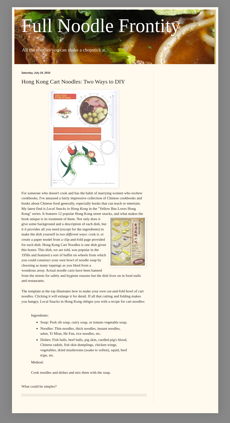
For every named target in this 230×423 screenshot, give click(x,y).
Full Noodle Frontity (101, 25)
